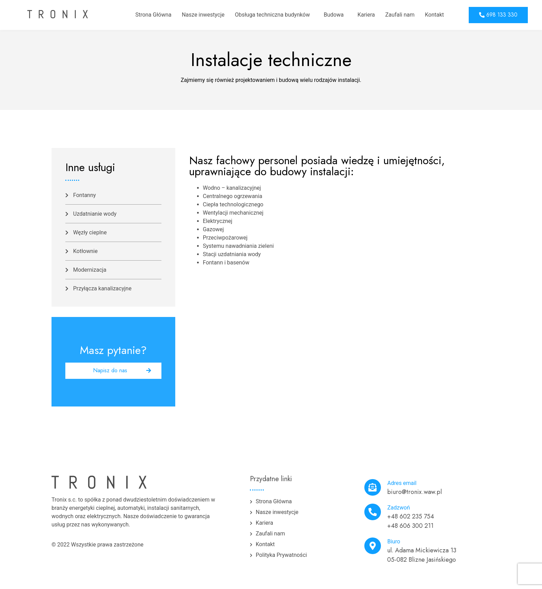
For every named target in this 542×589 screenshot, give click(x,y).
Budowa (334, 14)
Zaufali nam (400, 14)
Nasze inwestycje (203, 14)
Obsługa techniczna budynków (272, 14)
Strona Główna (153, 14)
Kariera (366, 14)
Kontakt (434, 14)
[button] (498, 15)
